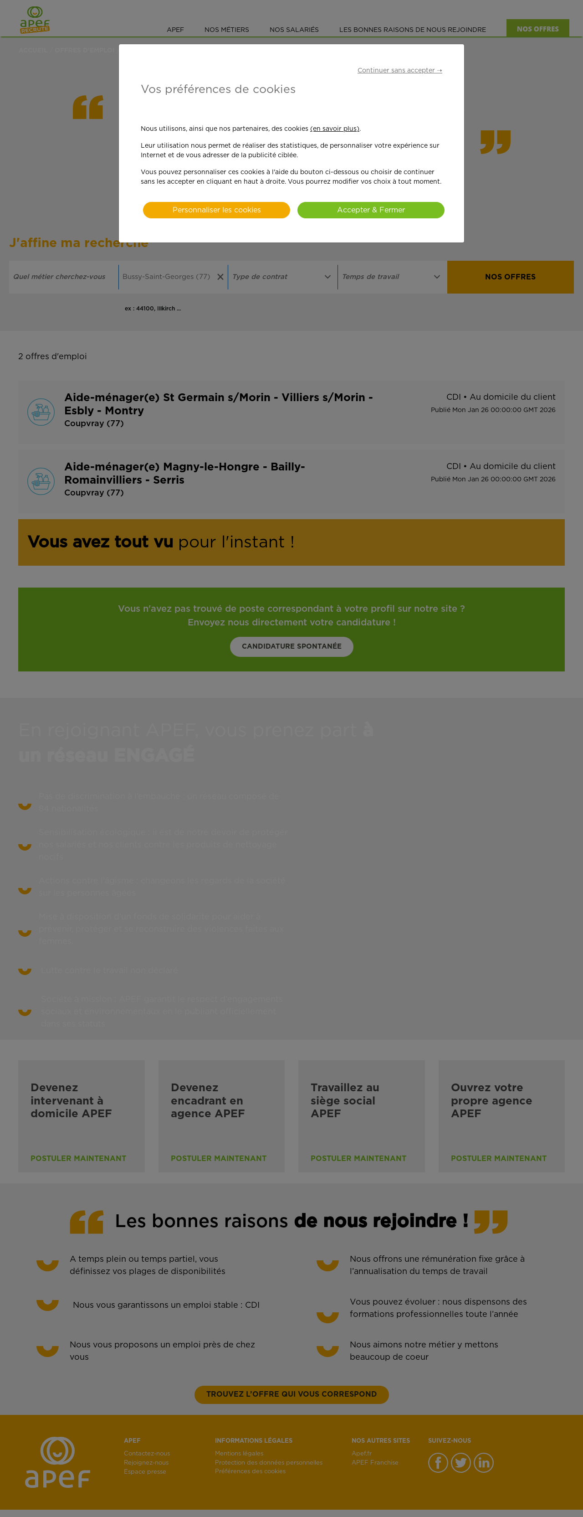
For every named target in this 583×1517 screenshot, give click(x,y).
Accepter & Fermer (371, 210)
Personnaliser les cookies (217, 210)
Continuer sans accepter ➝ (400, 70)
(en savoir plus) (334, 129)
